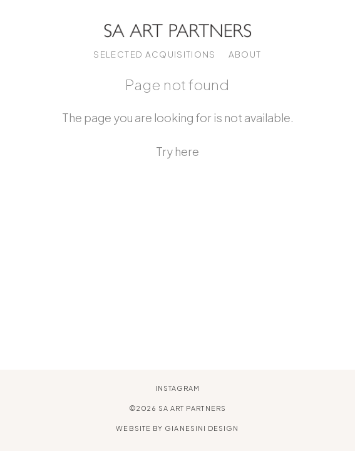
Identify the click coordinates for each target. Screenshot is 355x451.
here (187, 151)
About (245, 54)
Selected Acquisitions (154, 54)
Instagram (177, 388)
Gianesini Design (202, 429)
